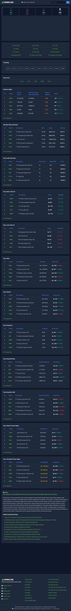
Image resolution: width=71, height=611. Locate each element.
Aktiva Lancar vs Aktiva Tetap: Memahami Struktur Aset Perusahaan (22, 539)
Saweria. (52, 608)
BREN (10, 414)
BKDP (10, 132)
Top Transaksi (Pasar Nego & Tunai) (57, 590)
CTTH (10, 176)
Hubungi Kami (6, 593)
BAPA (10, 169)
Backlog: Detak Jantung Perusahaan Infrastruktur (17, 527)
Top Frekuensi (35, 52)
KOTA (10, 147)
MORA (42, 81)
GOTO (10, 381)
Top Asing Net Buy (55, 52)
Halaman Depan (7, 585)
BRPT (10, 280)
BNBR (10, 306)
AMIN (10, 109)
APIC (10, 247)
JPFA (35, 81)
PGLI (10, 232)
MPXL (10, 143)
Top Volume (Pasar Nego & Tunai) (57, 587)
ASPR (11, 236)
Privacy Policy (6, 596)
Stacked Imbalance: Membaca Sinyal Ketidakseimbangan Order (21, 522)
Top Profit (55, 45)
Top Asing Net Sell (16, 55)
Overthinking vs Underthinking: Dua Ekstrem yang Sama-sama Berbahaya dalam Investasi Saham (30, 494)
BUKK (10, 481)
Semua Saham (52, 598)
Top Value (55, 48)
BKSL (9, 373)
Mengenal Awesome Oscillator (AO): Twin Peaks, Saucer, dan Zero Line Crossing (26, 536)
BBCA (10, 265)
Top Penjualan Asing (53, 579)
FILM (10, 447)
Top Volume (16, 52)
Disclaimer (6, 599)
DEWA (10, 310)
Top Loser (35, 48)
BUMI (10, 269)
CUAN (10, 314)
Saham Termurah (52, 595)
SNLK (49, 81)
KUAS (10, 106)
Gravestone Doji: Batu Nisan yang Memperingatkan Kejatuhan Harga (22, 534)
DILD (10, 440)
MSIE (10, 165)
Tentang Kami (6, 591)
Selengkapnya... (7, 118)
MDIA (10, 180)
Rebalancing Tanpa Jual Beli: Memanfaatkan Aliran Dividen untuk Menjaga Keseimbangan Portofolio (31, 520)
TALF (11, 210)
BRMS (10, 436)
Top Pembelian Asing (30, 600)
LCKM (11, 243)
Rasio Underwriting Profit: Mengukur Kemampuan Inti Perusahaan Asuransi (24, 524)
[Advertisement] (35, 28)
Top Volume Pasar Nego (35, 55)
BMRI (10, 276)
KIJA (9, 369)
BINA (10, 470)
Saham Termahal (52, 592)
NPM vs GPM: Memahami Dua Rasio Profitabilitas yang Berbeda (22, 532)
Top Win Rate (35, 45)
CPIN (28, 81)
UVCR (10, 135)
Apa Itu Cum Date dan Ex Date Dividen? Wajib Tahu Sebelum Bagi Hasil (23, 517)
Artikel (4, 588)
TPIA (10, 407)
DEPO (10, 102)
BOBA (11, 239)
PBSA (11, 202)
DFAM (10, 98)
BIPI (10, 302)
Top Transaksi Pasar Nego (55, 55)
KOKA (10, 113)
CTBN (11, 206)
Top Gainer (16, 48)
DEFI (10, 172)
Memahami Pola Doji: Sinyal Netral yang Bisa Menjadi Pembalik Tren (22, 529)
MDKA (11, 213)
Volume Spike (16, 45)
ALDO (21, 81)
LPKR (10, 432)
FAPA (10, 139)
